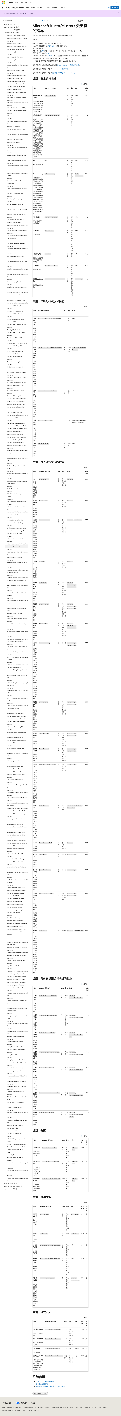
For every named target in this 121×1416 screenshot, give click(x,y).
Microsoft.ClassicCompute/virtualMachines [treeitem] (16, 154)
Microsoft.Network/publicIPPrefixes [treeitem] (17, 827)
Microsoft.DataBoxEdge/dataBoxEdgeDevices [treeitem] (17, 299)
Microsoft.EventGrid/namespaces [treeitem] (16, 418)
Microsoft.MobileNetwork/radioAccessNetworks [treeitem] (17, 646)
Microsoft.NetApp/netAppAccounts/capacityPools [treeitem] (17, 675)
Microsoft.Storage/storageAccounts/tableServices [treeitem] (17, 1031)
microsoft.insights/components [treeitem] (16, 515)
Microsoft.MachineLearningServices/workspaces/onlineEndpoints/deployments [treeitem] (17, 577)
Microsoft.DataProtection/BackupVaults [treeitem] (15, 318)
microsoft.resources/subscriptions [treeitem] (16, 929)
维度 (47, 53)
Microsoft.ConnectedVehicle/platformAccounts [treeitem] (17, 261)
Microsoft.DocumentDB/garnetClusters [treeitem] (15, 389)
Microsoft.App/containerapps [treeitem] (15, 49)
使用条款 (18, 1410)
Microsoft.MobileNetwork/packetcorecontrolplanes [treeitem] (17, 631)
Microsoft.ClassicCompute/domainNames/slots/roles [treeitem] (17, 147)
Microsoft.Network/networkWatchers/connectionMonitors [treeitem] (17, 803)
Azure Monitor (42, 21)
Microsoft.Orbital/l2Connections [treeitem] (16, 896)
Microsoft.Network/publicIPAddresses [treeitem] (15, 823)
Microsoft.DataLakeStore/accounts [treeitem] (17, 314)
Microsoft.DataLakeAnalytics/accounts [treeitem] (15, 310)
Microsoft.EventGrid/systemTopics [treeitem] (17, 428)
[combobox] (15, 20)
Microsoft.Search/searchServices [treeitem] (16, 932)
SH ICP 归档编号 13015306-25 (11, 1407)
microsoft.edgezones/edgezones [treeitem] (16, 401)
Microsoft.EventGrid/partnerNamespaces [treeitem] (16, 422)
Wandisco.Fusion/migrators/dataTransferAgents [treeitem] (17, 1163)
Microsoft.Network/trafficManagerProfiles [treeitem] (16, 831)
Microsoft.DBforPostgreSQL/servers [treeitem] (17, 346)
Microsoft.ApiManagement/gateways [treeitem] (14, 42)
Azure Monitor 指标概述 (60, 69)
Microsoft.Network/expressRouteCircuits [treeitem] (15, 747)
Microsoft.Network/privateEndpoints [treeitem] (17, 814)
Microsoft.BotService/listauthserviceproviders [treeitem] (17, 115)
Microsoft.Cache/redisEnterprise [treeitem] (16, 129)
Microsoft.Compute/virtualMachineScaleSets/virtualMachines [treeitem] (17, 235)
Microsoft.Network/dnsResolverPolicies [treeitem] (15, 736)
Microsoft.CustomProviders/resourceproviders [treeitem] (17, 291)
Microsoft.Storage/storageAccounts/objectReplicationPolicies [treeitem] (17, 1008)
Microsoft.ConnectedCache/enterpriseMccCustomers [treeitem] (17, 248)
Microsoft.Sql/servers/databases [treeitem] (16, 979)
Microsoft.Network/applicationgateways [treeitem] (15, 712)
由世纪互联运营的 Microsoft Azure (62, 1407)
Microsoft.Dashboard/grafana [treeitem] (15, 295)
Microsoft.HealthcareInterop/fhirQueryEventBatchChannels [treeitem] (17, 473)
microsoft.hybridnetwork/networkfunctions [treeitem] (16, 500)
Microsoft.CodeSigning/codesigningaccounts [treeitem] (17, 197)
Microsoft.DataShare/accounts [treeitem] (16, 322)
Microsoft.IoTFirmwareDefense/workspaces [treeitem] (16, 527)
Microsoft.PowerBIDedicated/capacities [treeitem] (15, 916)
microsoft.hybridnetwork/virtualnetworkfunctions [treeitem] (17, 506)
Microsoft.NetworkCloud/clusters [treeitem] (16, 862)
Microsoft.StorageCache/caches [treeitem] (16, 1049)
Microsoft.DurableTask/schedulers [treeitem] (16, 399)
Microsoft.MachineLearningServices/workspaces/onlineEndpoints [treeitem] (17, 570)
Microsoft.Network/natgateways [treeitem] (16, 774)
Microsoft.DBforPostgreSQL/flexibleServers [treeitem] (16, 336)
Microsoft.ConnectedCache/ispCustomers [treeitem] (16, 255)
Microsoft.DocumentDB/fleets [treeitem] (15, 385)
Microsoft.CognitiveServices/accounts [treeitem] (15, 203)
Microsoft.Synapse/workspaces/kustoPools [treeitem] (16, 1080)
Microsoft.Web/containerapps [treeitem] (15, 1102)
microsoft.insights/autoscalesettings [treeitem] (17, 512)
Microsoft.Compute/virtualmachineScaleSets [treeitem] (17, 229)
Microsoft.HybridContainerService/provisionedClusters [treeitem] (17, 494)
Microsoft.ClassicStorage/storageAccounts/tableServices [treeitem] (17, 188)
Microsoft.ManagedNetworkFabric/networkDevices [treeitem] (17, 600)
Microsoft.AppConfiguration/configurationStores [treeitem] (17, 65)
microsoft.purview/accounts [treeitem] (15, 920)
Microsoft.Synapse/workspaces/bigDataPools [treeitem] (17, 1075)
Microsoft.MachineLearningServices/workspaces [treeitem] (17, 562)
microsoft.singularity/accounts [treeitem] (15, 974)
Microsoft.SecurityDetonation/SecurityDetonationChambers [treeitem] (17, 942)
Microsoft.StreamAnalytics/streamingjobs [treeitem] (16, 1067)
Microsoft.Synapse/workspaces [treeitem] (16, 1071)
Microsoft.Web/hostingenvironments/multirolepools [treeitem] (17, 1112)
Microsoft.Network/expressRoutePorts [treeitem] (15, 765)
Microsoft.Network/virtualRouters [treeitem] (16, 846)
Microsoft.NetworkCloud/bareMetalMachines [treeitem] (17, 852)
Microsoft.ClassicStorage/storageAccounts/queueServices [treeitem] (17, 180)
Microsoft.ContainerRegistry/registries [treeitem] (15, 280)
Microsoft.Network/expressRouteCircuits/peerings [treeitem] (17, 753)
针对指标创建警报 (42, 1384)
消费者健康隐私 (7, 1410)
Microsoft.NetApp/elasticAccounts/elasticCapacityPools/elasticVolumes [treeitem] (17, 664)
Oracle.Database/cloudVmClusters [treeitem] (17, 1147)
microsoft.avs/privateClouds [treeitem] (15, 78)
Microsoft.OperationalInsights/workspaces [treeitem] (16, 886)
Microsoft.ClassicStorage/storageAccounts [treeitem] (16, 159)
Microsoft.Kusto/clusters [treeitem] (14, 547)
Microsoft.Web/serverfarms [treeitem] (14, 1125)
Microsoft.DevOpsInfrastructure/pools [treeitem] (15, 366)
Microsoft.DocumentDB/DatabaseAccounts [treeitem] (16, 381)
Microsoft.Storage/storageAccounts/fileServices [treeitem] (17, 1000)
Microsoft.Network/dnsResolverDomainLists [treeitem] (16, 731)
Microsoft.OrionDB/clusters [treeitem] (15, 904)
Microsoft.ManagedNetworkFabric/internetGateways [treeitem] (17, 585)
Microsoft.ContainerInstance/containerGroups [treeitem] (17, 268)
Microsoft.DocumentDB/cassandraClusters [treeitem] (16, 376)
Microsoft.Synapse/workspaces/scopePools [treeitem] (16, 1085)
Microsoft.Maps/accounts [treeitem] (14, 613)
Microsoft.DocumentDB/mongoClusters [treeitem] (15, 394)
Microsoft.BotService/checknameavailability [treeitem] (16, 106)
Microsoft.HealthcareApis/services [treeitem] (16, 445)
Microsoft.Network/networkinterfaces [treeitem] (15, 778)
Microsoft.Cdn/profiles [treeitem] (13, 142)
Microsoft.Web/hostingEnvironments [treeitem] (14, 1106)
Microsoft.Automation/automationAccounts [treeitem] (16, 74)
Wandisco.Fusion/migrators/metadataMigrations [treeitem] (17, 1178)
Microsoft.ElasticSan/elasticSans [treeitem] (16, 404)
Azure (34, 21)
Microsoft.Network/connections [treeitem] (16, 721)
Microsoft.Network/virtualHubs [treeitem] (16, 835)
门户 (108, 7)
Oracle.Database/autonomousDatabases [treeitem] (16, 1143)
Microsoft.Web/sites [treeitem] (12, 1128)
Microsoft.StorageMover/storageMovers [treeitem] (15, 1053)
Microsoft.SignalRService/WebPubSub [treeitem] (15, 964)
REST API (51, 46)
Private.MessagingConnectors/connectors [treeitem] (17, 1154)
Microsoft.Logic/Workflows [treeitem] (14, 557)
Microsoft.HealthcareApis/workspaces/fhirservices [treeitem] (17, 458)
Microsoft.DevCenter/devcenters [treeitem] (16, 354)
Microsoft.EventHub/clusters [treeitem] (15, 434)
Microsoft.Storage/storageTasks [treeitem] (16, 1036)
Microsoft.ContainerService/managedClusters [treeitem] (17, 286)
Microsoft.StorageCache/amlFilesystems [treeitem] (15, 1045)
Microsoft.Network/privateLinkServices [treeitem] (15, 818)
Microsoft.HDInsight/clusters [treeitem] (15, 442)
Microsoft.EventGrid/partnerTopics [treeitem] (17, 426)
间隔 (50, 56)
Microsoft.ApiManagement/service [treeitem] (17, 46)
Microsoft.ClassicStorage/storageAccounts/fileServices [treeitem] (17, 173)
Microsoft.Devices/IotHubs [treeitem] (14, 356)
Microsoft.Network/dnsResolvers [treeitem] (16, 740)
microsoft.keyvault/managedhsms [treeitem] (16, 531)
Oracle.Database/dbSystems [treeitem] (15, 1149)
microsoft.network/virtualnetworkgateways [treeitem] (16, 839)
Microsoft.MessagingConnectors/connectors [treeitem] (17, 617)
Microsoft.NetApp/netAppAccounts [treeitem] (17, 670)
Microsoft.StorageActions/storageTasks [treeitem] (15, 1040)
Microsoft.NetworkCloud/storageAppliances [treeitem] (16, 866)
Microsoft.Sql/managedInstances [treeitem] (16, 976)
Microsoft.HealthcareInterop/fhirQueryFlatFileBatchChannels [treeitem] (17, 481)
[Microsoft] (3, 2)
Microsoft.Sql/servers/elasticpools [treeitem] (16, 982)
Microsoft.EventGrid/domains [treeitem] (15, 407)
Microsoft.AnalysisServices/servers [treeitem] (17, 38)
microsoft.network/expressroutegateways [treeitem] (16, 760)
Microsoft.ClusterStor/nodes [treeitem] (15, 193)
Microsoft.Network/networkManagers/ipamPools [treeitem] (17, 785)
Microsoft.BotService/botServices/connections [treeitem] (17, 101)
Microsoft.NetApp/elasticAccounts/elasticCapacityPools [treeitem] (17, 657)
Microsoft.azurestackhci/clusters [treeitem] (16, 84)
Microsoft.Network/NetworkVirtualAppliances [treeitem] (17, 796)
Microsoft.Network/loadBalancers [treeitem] (16, 772)
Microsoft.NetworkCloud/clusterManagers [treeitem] (16, 858)
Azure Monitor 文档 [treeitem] (9, 24)
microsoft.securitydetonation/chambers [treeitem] (15, 936)
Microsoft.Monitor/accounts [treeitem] (15, 652)
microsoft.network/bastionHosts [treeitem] (16, 719)
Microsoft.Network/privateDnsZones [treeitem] (17, 811)
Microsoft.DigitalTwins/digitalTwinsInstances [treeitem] (16, 371)
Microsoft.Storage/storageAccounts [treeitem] (17, 988)
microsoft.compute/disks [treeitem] (14, 222)
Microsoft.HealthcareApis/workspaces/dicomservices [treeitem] (17, 450)
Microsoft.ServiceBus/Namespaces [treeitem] (17, 947)
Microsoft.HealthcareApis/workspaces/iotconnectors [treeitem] (17, 466)
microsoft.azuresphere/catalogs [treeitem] (16, 81)
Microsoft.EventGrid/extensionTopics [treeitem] (17, 415)
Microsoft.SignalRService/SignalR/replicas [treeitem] (16, 959)
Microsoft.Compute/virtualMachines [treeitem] (17, 225)
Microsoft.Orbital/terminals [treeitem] (14, 901)
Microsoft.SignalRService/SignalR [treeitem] (16, 955)
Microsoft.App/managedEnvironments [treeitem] (15, 56)
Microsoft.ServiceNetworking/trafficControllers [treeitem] (17, 951)
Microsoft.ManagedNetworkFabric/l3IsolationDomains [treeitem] (17, 593)
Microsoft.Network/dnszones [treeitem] (15, 743)
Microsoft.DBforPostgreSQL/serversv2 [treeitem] (15, 350)
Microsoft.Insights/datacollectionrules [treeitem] (15, 519)
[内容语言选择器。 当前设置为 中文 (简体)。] (7, 1402)
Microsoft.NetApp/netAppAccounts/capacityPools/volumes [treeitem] (17, 690)
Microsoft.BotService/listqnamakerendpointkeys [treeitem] (17, 121)
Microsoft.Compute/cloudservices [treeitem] (16, 214)
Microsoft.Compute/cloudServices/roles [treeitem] (15, 218)
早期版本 (87, 1407)
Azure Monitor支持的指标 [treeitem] (12, 30)
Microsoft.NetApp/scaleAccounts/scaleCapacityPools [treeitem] (17, 698)
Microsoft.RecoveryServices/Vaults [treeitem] (17, 923)
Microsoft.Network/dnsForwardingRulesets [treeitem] (16, 726)
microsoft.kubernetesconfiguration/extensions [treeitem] (17, 543)
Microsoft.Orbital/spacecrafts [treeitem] (15, 898)
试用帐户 (115, 7)
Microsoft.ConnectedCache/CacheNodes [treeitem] (16, 242)
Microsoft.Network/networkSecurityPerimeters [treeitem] (17, 791)
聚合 (42, 51)
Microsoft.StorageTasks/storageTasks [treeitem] (17, 1063)
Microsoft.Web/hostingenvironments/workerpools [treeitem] (17, 1120)
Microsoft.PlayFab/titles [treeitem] (13, 912)
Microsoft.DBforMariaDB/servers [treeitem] (16, 324)
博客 (93, 1407)
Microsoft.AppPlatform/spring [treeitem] (15, 70)
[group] (60, 191)
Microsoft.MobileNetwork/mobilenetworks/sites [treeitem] (17, 623)
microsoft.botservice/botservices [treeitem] (16, 92)
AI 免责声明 (78, 1407)
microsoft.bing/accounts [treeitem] (14, 89)
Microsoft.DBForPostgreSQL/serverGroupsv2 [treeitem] (17, 342)
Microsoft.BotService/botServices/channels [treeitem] (16, 96)
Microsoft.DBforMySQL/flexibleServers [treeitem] (15, 329)
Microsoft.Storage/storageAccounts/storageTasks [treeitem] (17, 1023)
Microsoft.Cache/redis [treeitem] (13, 126)
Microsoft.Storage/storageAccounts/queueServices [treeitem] (17, 1016)
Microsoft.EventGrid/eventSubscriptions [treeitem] (15, 411)
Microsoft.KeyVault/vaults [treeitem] (14, 533)
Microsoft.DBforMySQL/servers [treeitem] (16, 332)
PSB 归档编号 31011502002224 (33, 1407)
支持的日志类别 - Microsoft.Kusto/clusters (66, 73)
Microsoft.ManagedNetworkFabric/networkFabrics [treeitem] (17, 608)
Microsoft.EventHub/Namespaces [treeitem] (16, 437)
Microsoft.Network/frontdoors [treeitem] (15, 769)
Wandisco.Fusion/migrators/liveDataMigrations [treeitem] (17, 1170)
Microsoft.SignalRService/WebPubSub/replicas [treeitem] (17, 970)
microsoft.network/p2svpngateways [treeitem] (17, 808)
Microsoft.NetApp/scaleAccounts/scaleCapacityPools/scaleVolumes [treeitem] (17, 705)
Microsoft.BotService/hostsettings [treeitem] (16, 110)
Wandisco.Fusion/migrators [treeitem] (15, 1157)
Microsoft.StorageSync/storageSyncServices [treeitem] (17, 1059)
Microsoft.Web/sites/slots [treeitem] (14, 1131)
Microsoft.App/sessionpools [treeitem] (15, 60)
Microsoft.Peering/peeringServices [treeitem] (17, 910)
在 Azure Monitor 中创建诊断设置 (68, 65)
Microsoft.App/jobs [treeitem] (12, 52)
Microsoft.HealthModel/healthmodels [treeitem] (15, 487)
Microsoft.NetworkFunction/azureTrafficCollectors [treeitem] (17, 872)
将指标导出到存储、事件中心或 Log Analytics (51, 1386)
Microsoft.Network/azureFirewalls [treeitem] (16, 716)
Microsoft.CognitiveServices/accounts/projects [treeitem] (17, 209)
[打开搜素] (117, 2)
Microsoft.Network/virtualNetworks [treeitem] (17, 843)
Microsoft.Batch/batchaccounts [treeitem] (16, 87)
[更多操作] (86, 20)
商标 (24, 1410)
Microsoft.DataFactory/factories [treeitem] (16, 306)
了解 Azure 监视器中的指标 (45, 1381)
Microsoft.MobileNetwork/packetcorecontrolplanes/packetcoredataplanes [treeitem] (17, 639)
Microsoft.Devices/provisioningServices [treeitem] (15, 361)
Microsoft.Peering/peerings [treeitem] (14, 907)
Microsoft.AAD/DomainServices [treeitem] (16, 35)
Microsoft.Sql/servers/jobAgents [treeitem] (16, 985)
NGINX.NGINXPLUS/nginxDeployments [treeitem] (16, 1137)
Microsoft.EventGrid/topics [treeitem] (14, 431)
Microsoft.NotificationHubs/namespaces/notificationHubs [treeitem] (17, 879)
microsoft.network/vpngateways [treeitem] (16, 848)
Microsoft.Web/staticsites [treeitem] (14, 1134)
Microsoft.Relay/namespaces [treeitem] (15, 926)
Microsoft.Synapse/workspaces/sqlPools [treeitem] (15, 1090)
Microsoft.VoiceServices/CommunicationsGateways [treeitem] (17, 1096)
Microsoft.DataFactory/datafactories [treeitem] (17, 303)
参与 (100, 1407)
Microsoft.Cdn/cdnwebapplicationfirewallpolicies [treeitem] (17, 134)
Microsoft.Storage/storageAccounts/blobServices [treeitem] (17, 993)
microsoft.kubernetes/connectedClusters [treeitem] (16, 537)
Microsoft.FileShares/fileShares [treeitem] (15, 440)
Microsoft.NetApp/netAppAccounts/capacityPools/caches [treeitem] (17, 682)
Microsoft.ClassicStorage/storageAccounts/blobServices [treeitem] (17, 165)
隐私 (46, 1407)
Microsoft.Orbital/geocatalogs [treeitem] (15, 893)
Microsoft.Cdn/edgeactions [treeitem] (15, 139)
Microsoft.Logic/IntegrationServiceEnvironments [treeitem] (17, 552)
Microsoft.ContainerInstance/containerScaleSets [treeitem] (17, 274)
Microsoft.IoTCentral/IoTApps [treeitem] (15, 523)
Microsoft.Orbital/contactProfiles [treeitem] (16, 890)
